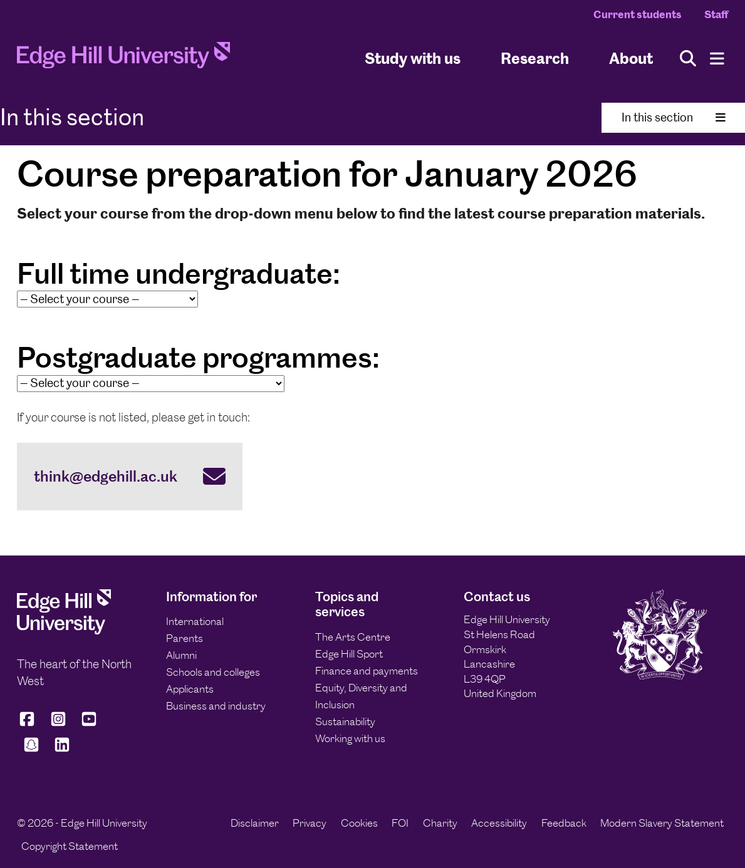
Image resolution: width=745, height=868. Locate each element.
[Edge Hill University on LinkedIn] (62, 750)
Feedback (563, 823)
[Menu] (717, 58)
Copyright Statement (69, 846)
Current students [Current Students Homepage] (637, 14)
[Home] (123, 58)
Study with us (413, 58)
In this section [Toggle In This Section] (674, 117)
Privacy (309, 823)
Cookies (359, 823)
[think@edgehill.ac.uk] (129, 476)
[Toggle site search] (688, 58)
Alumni (181, 655)
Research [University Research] (535, 58)
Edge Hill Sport (349, 654)
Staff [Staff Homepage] (716, 14)
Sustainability (345, 721)
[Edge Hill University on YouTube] (89, 724)
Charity (440, 823)
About (631, 58)
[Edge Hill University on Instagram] (58, 724)
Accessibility (499, 823)
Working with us (350, 738)
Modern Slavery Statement (662, 823)
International (195, 621)
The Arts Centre (352, 637)
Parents (184, 638)
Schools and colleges (213, 672)
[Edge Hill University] (64, 630)
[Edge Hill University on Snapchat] (31, 750)
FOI (400, 823)
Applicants (190, 689)
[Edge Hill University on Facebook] (29, 724)
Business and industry (216, 706)
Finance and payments (366, 670)
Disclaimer (255, 823)
